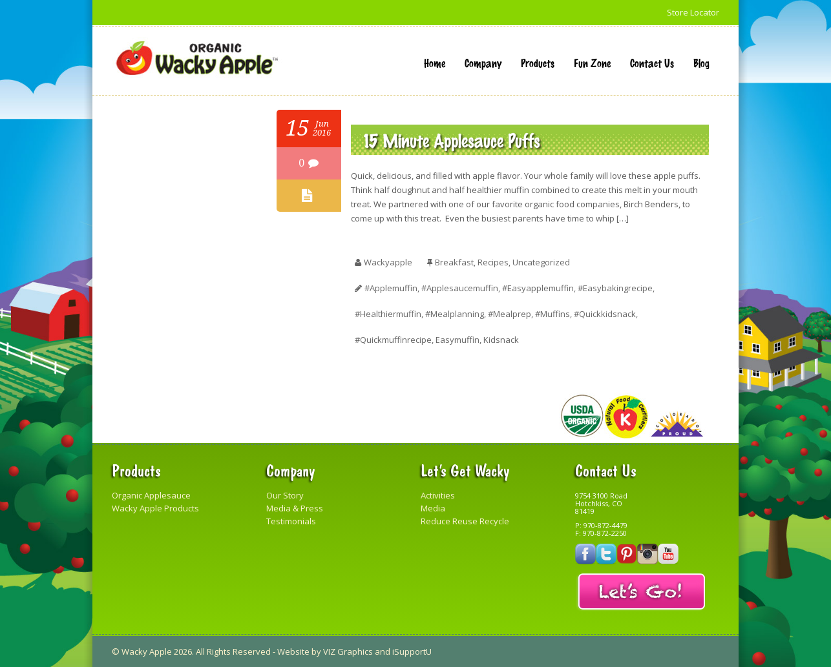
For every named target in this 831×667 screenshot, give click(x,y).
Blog (701, 63)
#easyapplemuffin (538, 288)
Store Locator (693, 12)
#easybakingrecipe (615, 288)
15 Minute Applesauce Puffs (452, 139)
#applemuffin (390, 288)
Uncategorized (541, 262)
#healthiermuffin (388, 314)
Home (434, 63)
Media (433, 508)
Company (483, 63)
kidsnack (501, 339)
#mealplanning (454, 314)
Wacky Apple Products (155, 508)
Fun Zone (592, 63)
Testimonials (291, 521)
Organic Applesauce (151, 495)
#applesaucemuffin (459, 288)
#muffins (552, 314)
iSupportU (412, 651)
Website (293, 651)
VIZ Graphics (348, 651)
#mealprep (509, 314)
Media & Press (294, 508)
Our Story (285, 495)
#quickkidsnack (605, 314)
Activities (438, 495)
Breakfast (454, 262)
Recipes (493, 262)
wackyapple (388, 262)
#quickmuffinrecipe (393, 339)
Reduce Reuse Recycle (465, 521)
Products (537, 63)
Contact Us (652, 63)
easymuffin (457, 339)
